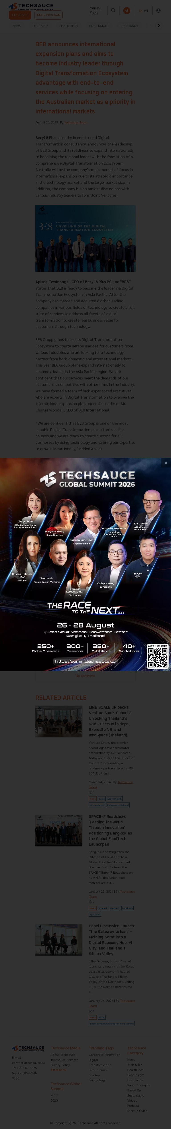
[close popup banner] (166, 463)
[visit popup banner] (85, 564)
